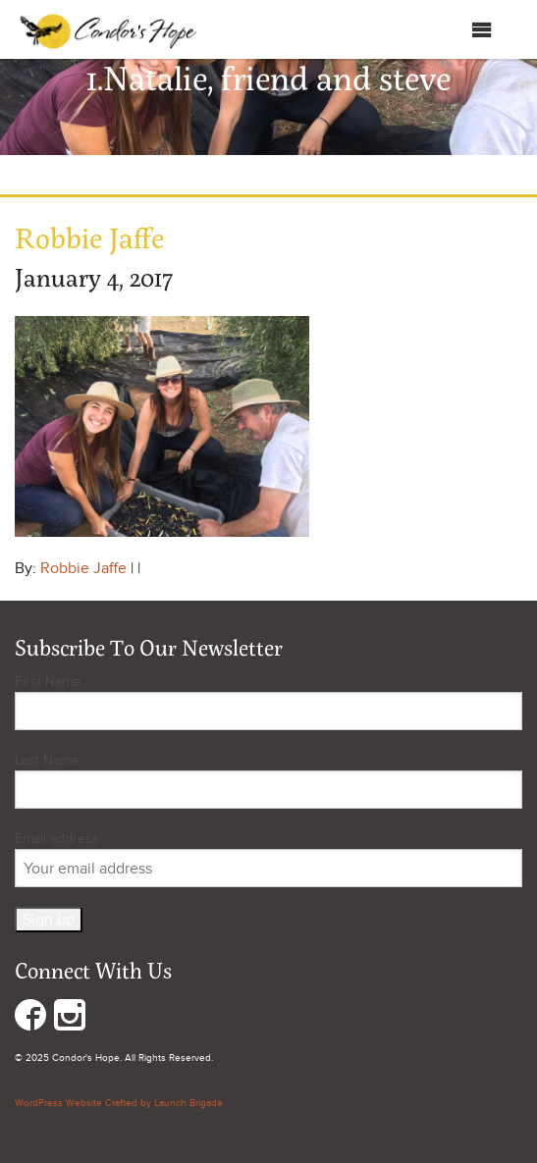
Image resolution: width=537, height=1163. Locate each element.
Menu (462, 30)
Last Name (47, 760)
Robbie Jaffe (83, 568)
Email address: (268, 858)
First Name (48, 681)
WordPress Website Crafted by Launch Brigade (119, 1103)
